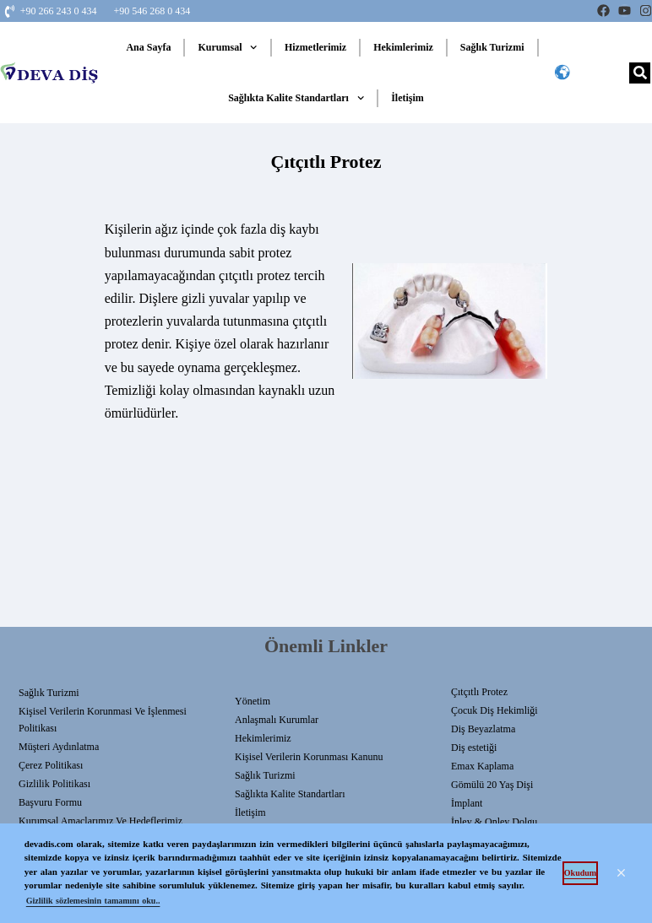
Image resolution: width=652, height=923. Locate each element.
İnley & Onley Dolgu (494, 822)
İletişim (407, 98)
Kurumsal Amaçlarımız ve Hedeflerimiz (100, 821)
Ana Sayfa (148, 47)
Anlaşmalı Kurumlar (276, 720)
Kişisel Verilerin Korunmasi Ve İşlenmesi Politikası (103, 719)
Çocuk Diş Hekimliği (494, 710)
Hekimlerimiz (403, 47)
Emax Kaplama (482, 766)
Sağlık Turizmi (492, 47)
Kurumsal (227, 47)
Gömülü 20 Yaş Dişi (492, 785)
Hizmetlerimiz (315, 47)
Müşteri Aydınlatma (59, 747)
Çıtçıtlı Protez (479, 692)
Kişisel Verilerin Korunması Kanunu (309, 757)
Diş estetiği (474, 747)
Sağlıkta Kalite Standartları (296, 98)
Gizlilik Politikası (54, 784)
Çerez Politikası (51, 765)
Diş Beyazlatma (483, 729)
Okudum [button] (580, 872)
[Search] (639, 73)
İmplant (466, 803)
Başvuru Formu (50, 802)
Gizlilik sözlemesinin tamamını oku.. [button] (93, 900)
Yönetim (252, 701)
